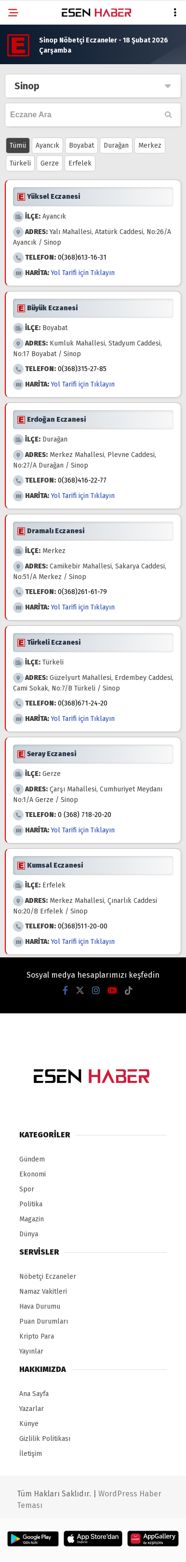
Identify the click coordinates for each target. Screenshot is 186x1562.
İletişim (30, 1454)
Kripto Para (36, 1336)
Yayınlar (31, 1351)
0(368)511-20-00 (82, 926)
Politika (30, 1204)
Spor (26, 1189)
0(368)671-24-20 (82, 703)
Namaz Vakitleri (43, 1291)
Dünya (28, 1234)
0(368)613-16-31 (82, 257)
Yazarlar (31, 1409)
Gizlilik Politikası (44, 1439)
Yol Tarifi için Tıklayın (83, 273)
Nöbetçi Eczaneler (47, 1276)
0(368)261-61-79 (82, 592)
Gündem (32, 1159)
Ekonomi (32, 1174)
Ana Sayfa (34, 1394)
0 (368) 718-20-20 (84, 815)
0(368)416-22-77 (82, 480)
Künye (29, 1424)
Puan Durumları (43, 1321)
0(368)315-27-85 (82, 369)
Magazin (31, 1219)
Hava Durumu (39, 1306)
